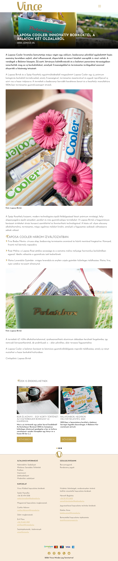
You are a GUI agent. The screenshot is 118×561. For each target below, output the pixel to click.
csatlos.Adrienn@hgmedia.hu (28, 510)
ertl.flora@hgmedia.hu (25, 525)
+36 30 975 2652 (66, 498)
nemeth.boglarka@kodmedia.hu (72, 501)
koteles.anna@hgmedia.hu (70, 513)
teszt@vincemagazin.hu (69, 520)
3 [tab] (61, 448)
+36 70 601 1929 (23, 522)
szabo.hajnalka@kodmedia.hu (28, 498)
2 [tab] (59, 448)
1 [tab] (57, 448)
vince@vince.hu (23, 532)
